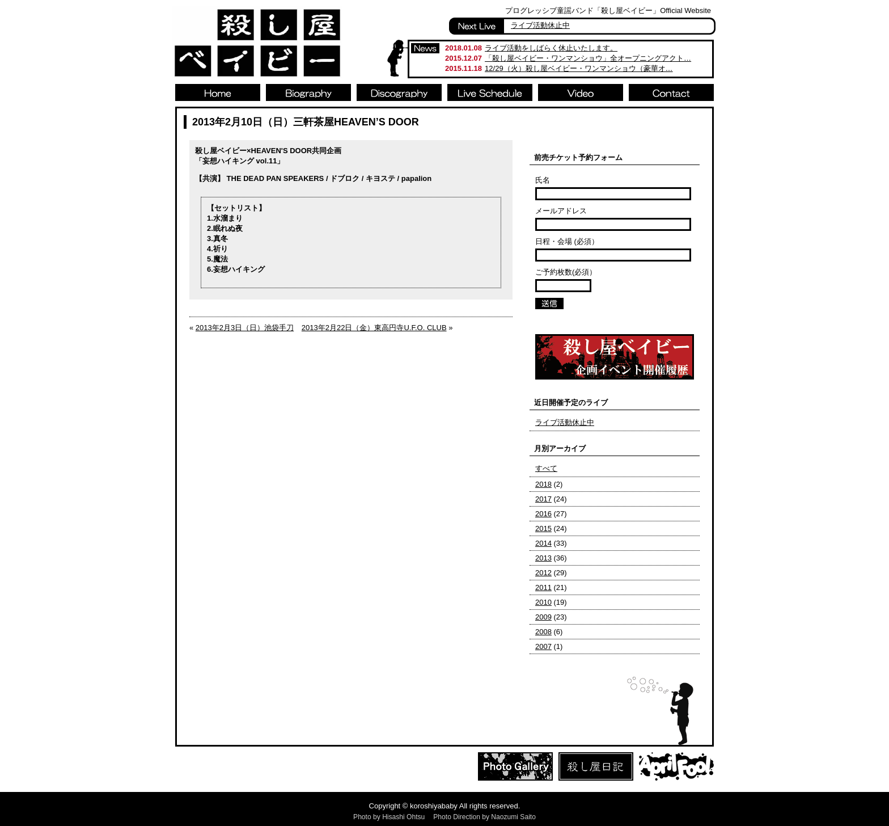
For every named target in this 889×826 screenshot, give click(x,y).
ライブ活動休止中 (540, 25)
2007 (543, 646)
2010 (543, 602)
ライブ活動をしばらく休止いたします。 (551, 48)
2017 (543, 499)
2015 (543, 528)
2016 (543, 513)
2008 (543, 631)
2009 (543, 617)
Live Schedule (489, 92)
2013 (543, 558)
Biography (308, 92)
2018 (543, 484)
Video (580, 92)
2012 (543, 572)
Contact (671, 92)
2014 (543, 543)
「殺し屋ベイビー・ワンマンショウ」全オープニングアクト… (588, 58)
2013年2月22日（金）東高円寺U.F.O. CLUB (374, 327)
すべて (546, 468)
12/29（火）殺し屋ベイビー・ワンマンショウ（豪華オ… (579, 68)
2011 (543, 587)
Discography (399, 92)
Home (217, 92)
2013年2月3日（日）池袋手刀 (245, 327)
